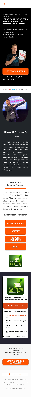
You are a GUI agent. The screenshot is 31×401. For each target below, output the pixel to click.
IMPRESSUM (23, 379)
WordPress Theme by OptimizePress (15, 388)
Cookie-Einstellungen (15, 398)
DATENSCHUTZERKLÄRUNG (12, 379)
